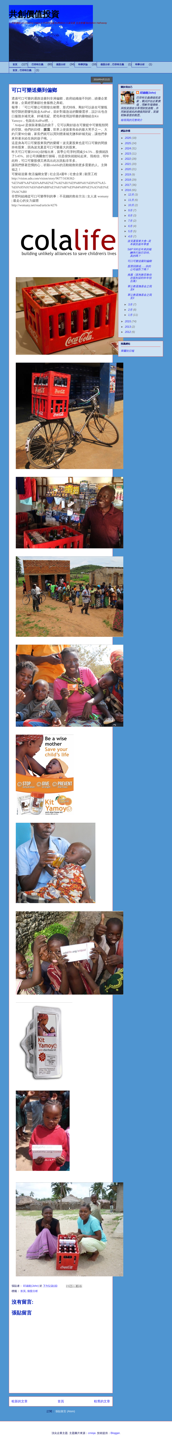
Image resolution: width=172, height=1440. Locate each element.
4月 (130, 236)
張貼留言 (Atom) (65, 1411)
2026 (128, 137)
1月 (130, 314)
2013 (128, 326)
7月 (130, 220)
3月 (130, 304)
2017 (128, 184)
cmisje (92, 1433)
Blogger (115, 1433)
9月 (130, 210)
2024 (128, 148)
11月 (131, 200)
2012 (128, 332)
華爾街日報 (127, 350)
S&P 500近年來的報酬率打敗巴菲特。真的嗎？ (139, 252)
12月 (131, 194)
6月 (130, 226)
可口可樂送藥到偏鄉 (139, 261)
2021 (128, 164)
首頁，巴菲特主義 (22, 70)
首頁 (15, 64)
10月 (131, 205)
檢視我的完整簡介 (131, 120)
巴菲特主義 (37, 64)
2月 (130, 309)
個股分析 (61, 64)
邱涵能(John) (148, 92)
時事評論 (83, 64)
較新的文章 (20, 1401)
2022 (128, 158)
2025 (128, 143)
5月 (130, 231)
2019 (128, 174)
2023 (128, 153)
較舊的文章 (102, 1401)
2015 (128, 321)
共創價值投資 (34, 14)
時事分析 (140, 64)
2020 (128, 169)
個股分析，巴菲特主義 (112, 64)
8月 (130, 215)
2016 (128, 190)
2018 (128, 179)
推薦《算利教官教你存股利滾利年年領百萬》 (139, 278)
